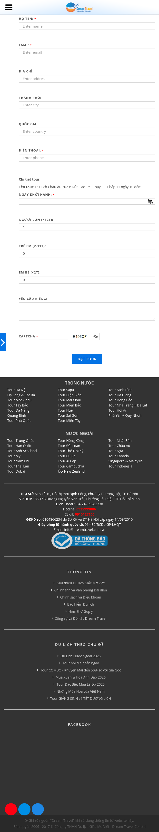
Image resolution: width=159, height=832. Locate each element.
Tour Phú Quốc (19, 420)
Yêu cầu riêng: (33, 298)
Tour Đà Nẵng (18, 410)
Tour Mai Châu (69, 400)
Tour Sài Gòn (68, 415)
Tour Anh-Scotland (22, 450)
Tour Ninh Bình (121, 389)
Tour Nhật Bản (120, 440)
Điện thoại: (31, 150)
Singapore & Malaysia (126, 461)
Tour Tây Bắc (17, 405)
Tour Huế (65, 410)
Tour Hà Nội (16, 389)
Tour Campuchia (71, 466)
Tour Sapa (66, 389)
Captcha (28, 336)
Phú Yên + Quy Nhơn (125, 415)
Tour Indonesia (120, 466)
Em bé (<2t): (29, 272)
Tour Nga (116, 450)
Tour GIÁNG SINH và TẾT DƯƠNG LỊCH (80, 698)
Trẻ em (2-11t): (32, 246)
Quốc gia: (28, 124)
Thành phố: (30, 97)
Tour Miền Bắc (69, 405)
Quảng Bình (16, 415)
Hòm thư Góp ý (81, 611)
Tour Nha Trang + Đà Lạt (128, 405)
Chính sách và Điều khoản (80, 597)
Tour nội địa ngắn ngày (80, 663)
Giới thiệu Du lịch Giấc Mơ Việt (80, 583)
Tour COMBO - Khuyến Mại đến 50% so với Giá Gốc (80, 670)
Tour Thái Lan (18, 466)
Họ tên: (27, 18)
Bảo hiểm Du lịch (80, 604)
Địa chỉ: (26, 71)
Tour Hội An (118, 410)
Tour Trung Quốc (20, 440)
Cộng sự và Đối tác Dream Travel (81, 618)
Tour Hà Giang (120, 395)
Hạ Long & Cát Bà (21, 395)
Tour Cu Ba (66, 456)
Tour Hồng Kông (71, 440)
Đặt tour (87, 358)
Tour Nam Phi (18, 461)
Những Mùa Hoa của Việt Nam (81, 691)
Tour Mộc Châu (19, 400)
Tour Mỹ (13, 456)
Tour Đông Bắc (120, 400)
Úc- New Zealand (71, 471)
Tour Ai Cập (67, 461)
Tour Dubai (16, 471)
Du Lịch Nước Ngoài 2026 (80, 656)
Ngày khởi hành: (37, 194)
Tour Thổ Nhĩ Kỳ (70, 450)
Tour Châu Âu (119, 445)
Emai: (25, 45)
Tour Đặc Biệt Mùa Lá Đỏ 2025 (81, 684)
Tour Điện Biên (69, 395)
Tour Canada (119, 456)
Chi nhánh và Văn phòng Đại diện (80, 590)
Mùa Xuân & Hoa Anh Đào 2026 (81, 677)
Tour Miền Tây (69, 420)
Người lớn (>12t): (36, 219)
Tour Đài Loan (69, 445)
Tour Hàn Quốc (19, 445)
